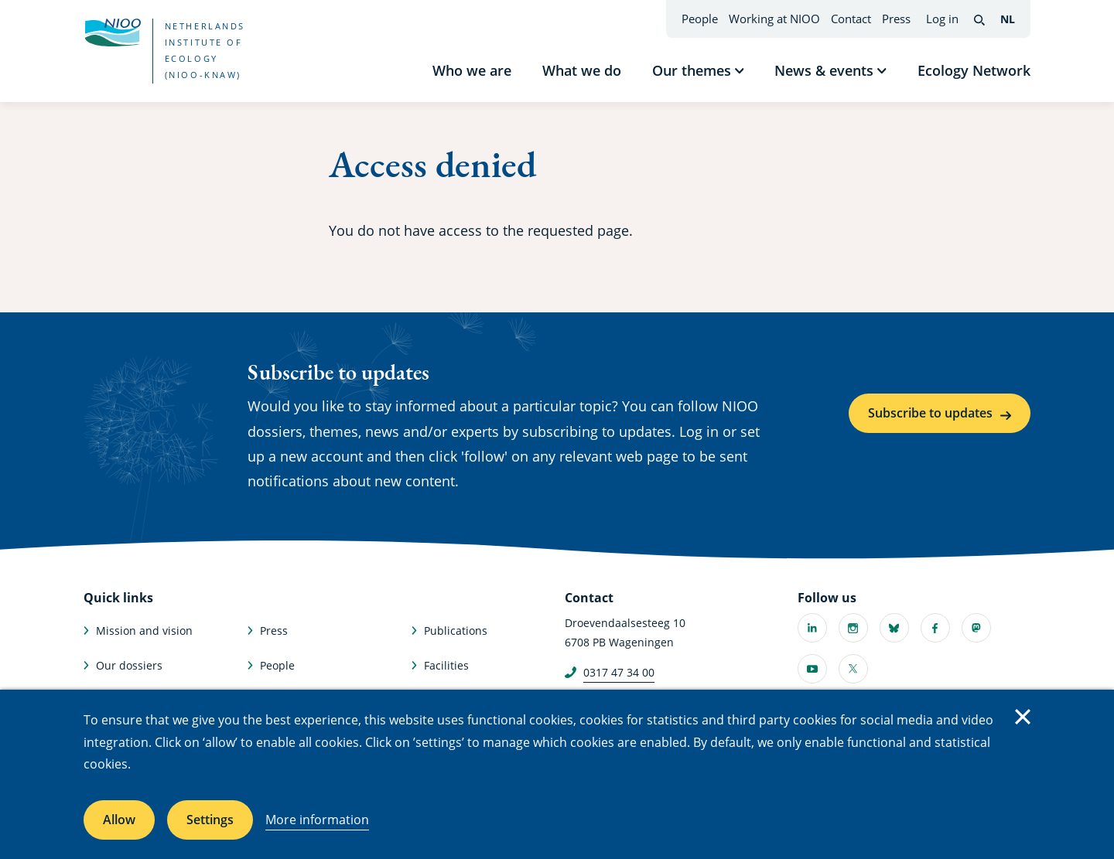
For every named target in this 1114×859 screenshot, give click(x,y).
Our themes (691, 70)
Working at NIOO (774, 18)
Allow (119, 819)
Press (896, 18)
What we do (581, 70)
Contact (851, 18)
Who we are (471, 70)
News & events (823, 70)
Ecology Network (974, 70)
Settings (210, 819)
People (700, 18)
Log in (942, 18)
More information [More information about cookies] (317, 819)
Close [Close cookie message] (1023, 717)
